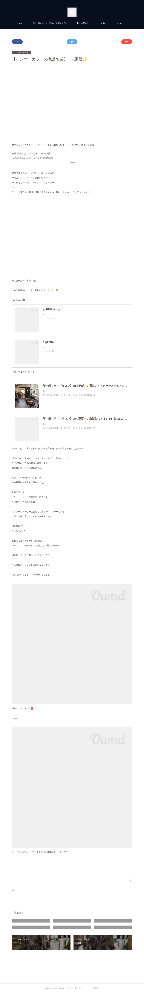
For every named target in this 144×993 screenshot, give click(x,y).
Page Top (72, 976)
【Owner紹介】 (82, 23)
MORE (119, 23)
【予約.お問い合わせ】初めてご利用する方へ (49, 23)
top (20, 23)
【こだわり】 (103, 23)
